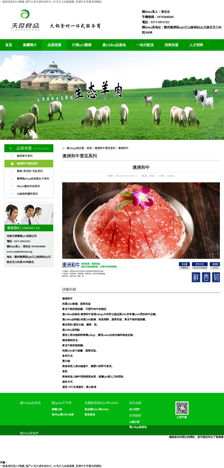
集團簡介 (30, 45)
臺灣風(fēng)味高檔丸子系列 (33, 178)
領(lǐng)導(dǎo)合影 (63, 414)
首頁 (8, 45)
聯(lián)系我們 (29, 433)
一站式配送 (145, 45)
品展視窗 (54, 45)
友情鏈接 (135, 415)
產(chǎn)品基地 (114, 45)
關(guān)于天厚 (62, 403)
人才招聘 (196, 45)
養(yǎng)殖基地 (138, 427)
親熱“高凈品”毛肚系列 (30, 171)
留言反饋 (135, 403)
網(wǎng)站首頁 (30, 403)
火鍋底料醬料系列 (27, 193)
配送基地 (90, 414)
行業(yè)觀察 (82, 45)
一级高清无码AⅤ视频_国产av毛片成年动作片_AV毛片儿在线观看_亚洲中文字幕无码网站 (51, 1)
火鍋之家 (134, 421)
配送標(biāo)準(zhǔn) (97, 409)
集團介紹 (57, 409)
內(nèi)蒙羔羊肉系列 (28, 186)
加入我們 (134, 409)
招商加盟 (171, 45)
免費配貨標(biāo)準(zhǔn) (101, 403)
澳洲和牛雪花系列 (27, 163)
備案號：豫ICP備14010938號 (128, 455)
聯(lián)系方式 (28, 439)
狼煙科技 (203, 455)
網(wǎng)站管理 (158, 455)
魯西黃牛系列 (24, 155)
